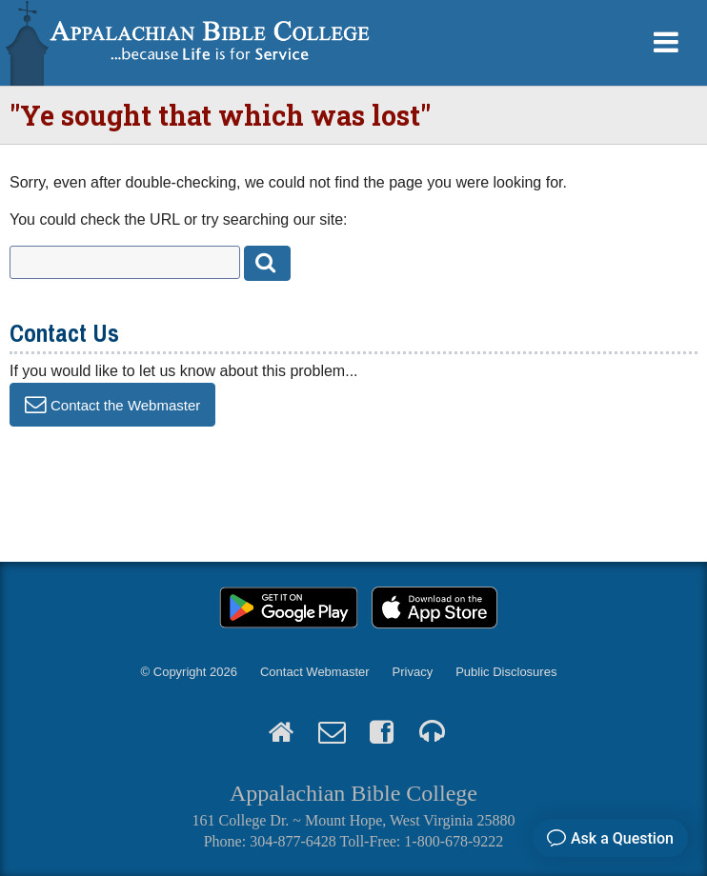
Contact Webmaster (315, 672)
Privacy (413, 672)
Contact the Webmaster (125, 404)
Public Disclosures (505, 672)
